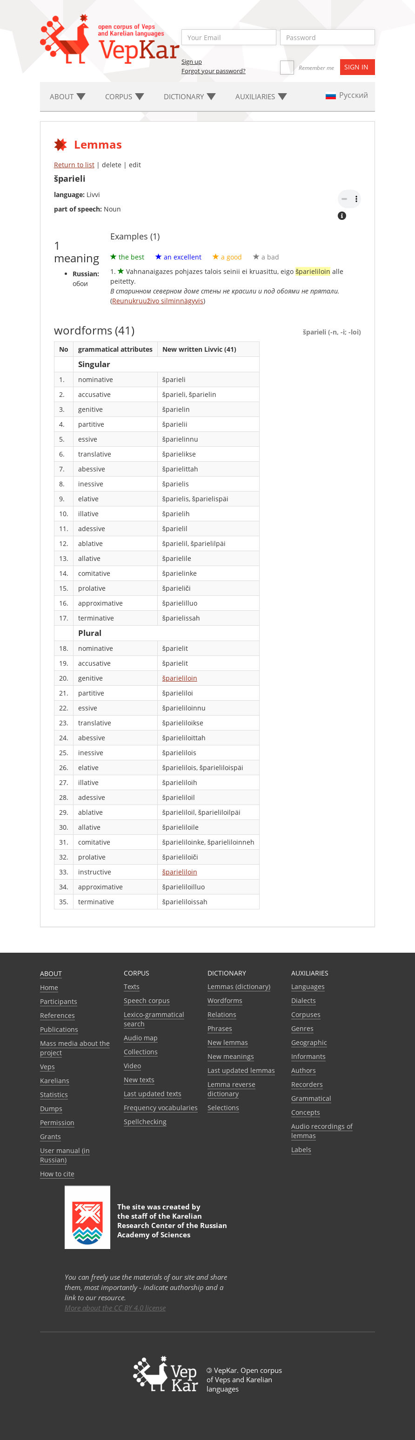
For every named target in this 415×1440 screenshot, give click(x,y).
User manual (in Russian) (65, 1155)
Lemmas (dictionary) (239, 986)
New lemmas (228, 1042)
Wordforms (225, 1000)
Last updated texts (152, 1093)
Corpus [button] (124, 96)
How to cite (57, 1173)
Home (49, 987)
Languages (308, 986)
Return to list (74, 164)
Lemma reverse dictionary (231, 1089)
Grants (50, 1136)
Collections (141, 1051)
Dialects (303, 1000)
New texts (139, 1079)
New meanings (231, 1056)
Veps (47, 1066)
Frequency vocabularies (161, 1107)
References (57, 1015)
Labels (301, 1149)
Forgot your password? (213, 71)
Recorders (307, 1084)
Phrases (220, 1028)
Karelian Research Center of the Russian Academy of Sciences (172, 1225)
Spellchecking (145, 1121)
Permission (57, 1122)
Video (132, 1065)
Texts (132, 986)
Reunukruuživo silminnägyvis (157, 300)
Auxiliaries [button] (261, 96)
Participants (58, 1001)
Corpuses (306, 1014)
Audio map (141, 1037)
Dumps (51, 1108)
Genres (302, 1028)
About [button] (68, 96)
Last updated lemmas (241, 1070)
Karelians (54, 1080)
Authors (303, 1070)
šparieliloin (179, 678)
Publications (59, 1029)
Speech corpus (147, 1000)
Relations (222, 1014)
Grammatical (311, 1098)
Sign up (191, 61)
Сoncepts (305, 1112)
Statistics (54, 1094)
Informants (308, 1056)
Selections (223, 1107)
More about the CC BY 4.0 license (115, 1307)
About (51, 973)
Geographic (309, 1042)
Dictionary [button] (190, 96)
